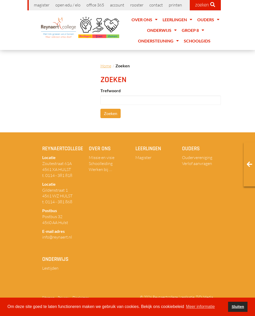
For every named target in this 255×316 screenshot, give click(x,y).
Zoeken (110, 113)
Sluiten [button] (238, 307)
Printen (175, 5)
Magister (41, 5)
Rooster (136, 5)
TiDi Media (204, 297)
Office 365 (95, 5)
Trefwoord (110, 90)
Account (117, 5)
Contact (156, 5)
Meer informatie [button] (200, 306)
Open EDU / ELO (68, 5)
